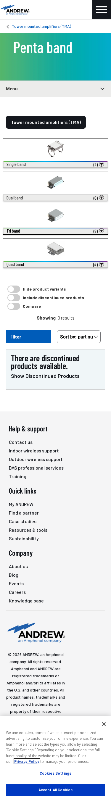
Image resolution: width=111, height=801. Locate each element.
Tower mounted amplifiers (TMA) (41, 26)
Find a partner (24, 512)
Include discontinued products (53, 297)
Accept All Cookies (55, 789)
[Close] (103, 724)
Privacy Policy (26, 761)
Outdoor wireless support (36, 459)
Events (16, 583)
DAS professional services (36, 467)
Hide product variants (44, 288)
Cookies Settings (55, 773)
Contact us (21, 442)
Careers (17, 592)
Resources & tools (28, 530)
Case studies (22, 521)
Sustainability (24, 538)
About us (18, 566)
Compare (32, 306)
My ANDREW (21, 504)
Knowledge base (26, 600)
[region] (55, 758)
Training (17, 476)
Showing (46, 317)
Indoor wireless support (34, 450)
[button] (55, 164)
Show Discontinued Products (45, 376)
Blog (13, 575)
